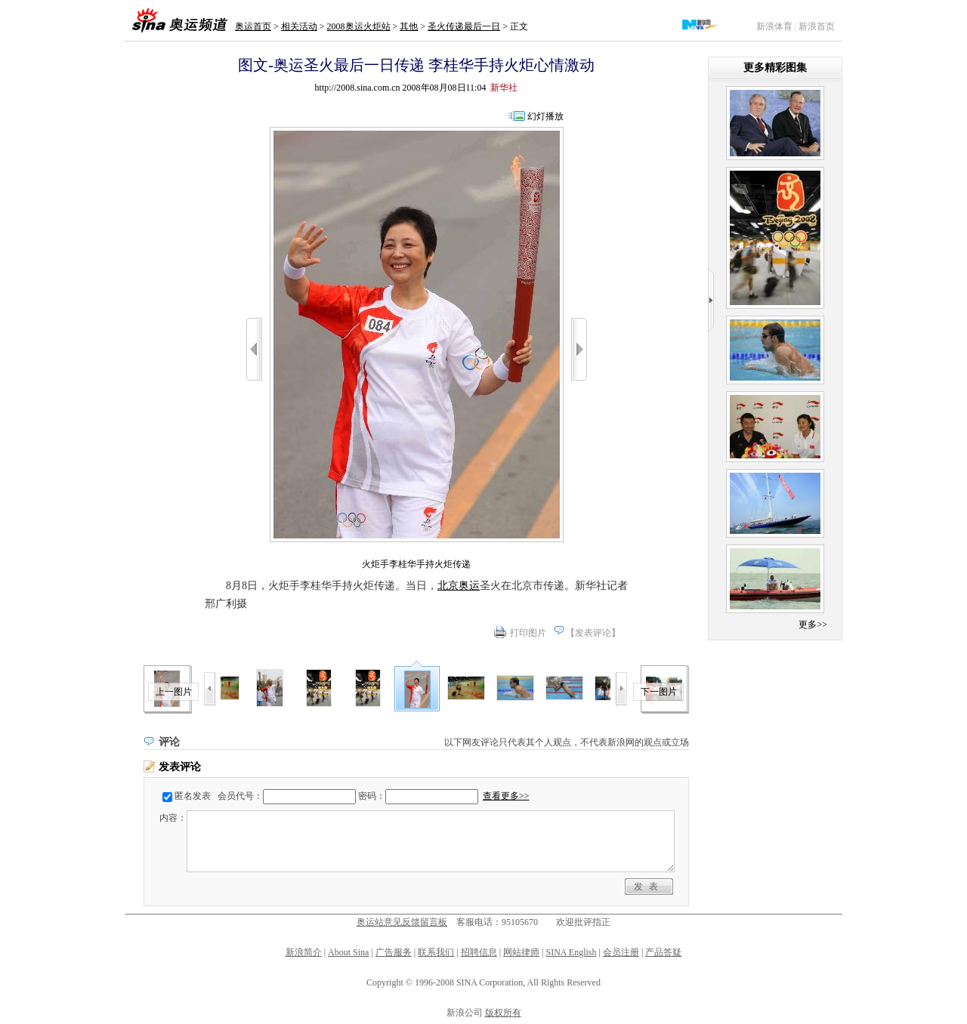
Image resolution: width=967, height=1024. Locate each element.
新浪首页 (817, 26)
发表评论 (593, 633)
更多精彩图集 (775, 67)
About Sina (348, 952)
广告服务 (393, 952)
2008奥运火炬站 (359, 26)
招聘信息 (479, 952)
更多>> (813, 624)
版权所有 (503, 1012)
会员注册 (621, 952)
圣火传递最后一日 (464, 26)
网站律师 (521, 952)
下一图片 (659, 691)
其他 (409, 26)
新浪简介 (304, 952)
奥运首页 (253, 26)
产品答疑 (663, 952)
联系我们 (436, 952)
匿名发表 (193, 796)
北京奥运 (458, 585)
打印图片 (528, 633)
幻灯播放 (545, 116)
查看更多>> (506, 796)
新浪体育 (774, 26)
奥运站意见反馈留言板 (402, 922)
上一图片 (174, 691)
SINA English (570, 952)
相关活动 (299, 26)
